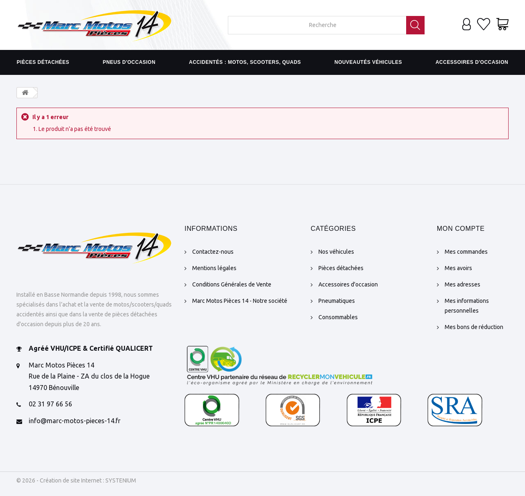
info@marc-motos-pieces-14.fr (74, 420)
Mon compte (461, 228)
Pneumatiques (336, 301)
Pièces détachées (43, 62)
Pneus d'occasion (129, 62)
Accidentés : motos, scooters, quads (245, 62)
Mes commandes (466, 251)
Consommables (338, 317)
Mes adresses (462, 284)
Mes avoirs (458, 268)
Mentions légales (214, 268)
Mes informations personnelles (467, 306)
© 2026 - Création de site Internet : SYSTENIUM (76, 480)
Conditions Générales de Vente (231, 284)
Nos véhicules (336, 251)
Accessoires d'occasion (472, 62)
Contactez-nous (213, 251)
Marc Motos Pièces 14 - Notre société (239, 301)
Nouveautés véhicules (368, 62)
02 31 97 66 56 (50, 404)
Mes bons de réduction (474, 327)
